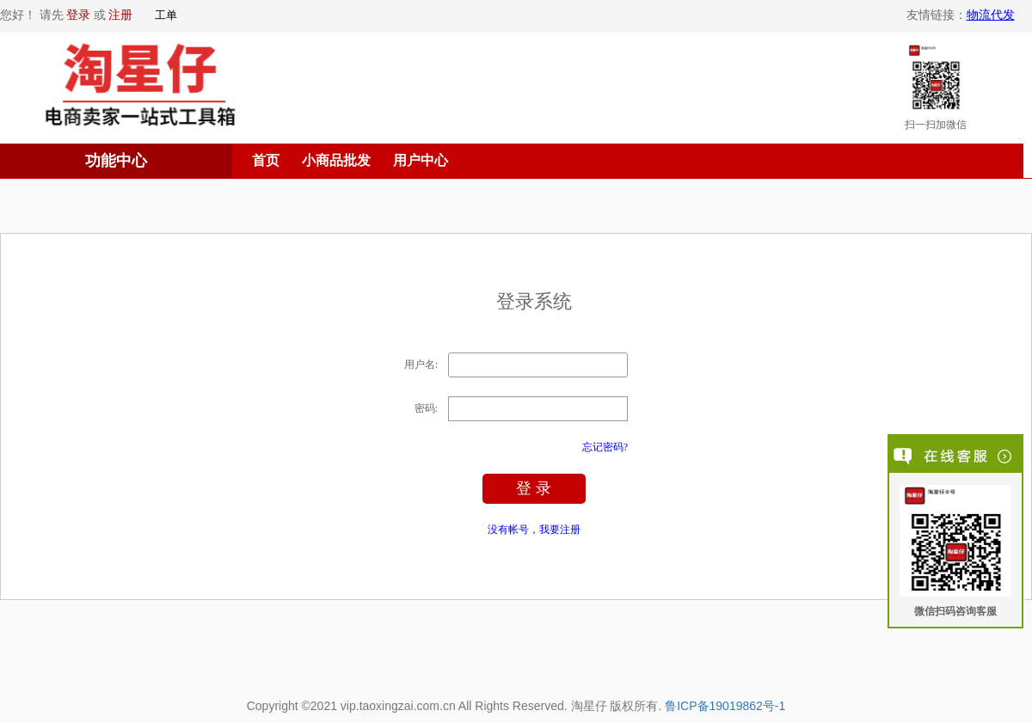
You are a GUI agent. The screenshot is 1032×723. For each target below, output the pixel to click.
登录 (78, 15)
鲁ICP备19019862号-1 (725, 706)
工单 (166, 15)
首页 (266, 160)
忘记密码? (605, 447)
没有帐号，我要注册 (534, 530)
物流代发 (991, 15)
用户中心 (420, 160)
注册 (120, 15)
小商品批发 (336, 160)
